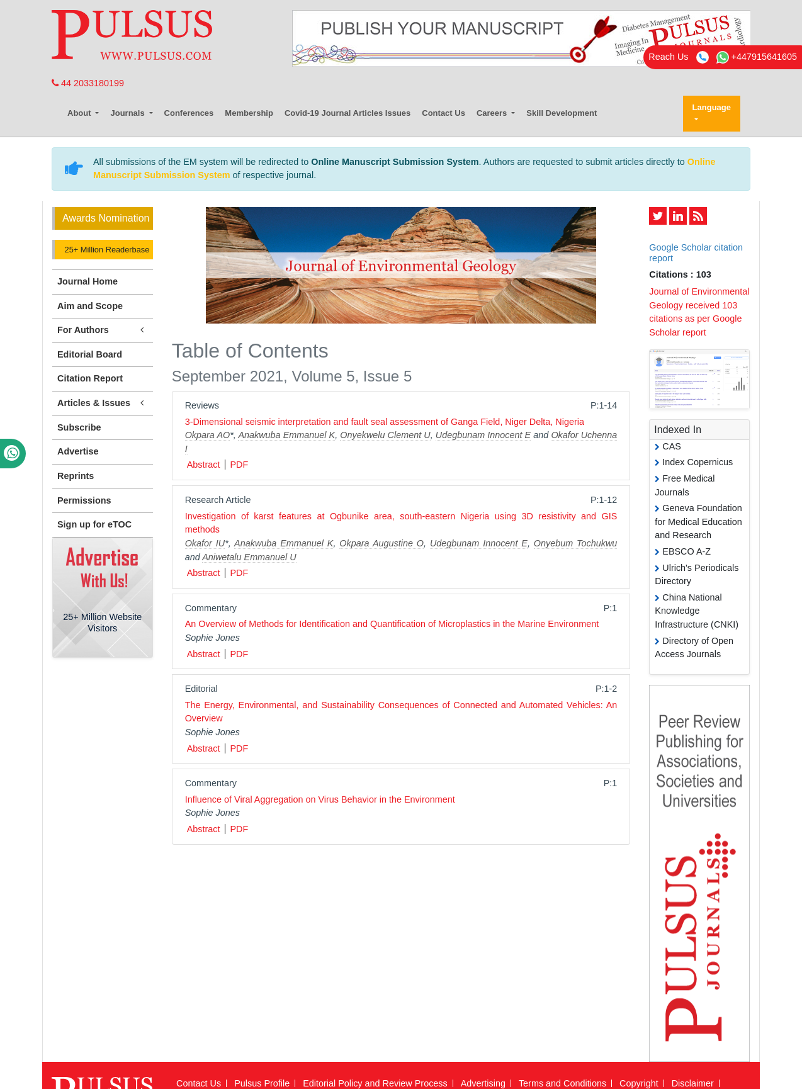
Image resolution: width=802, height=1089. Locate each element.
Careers (493, 113)
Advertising (483, 1083)
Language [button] (711, 107)
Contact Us (443, 113)
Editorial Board (89, 354)
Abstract (203, 465)
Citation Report (90, 378)
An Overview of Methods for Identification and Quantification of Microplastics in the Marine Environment (392, 624)
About (80, 113)
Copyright (638, 1083)
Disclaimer (693, 1083)
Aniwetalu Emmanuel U (249, 557)
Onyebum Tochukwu (576, 543)
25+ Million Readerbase (105, 249)
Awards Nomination (105, 218)
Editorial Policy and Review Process (375, 1083)
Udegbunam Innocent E (483, 435)
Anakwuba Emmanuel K (286, 435)
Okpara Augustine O (381, 543)
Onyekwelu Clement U (385, 435)
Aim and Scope (90, 306)
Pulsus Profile (262, 1083)
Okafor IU (205, 543)
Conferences (189, 113)
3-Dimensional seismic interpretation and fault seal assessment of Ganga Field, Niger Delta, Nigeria (384, 422)
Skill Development (561, 113)
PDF (239, 465)
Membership (249, 113)
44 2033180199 (88, 83)
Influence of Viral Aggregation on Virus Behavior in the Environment (320, 799)
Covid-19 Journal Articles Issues (347, 113)
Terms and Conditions (562, 1083)
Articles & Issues (102, 403)
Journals (128, 113)
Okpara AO (207, 435)
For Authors (102, 330)
